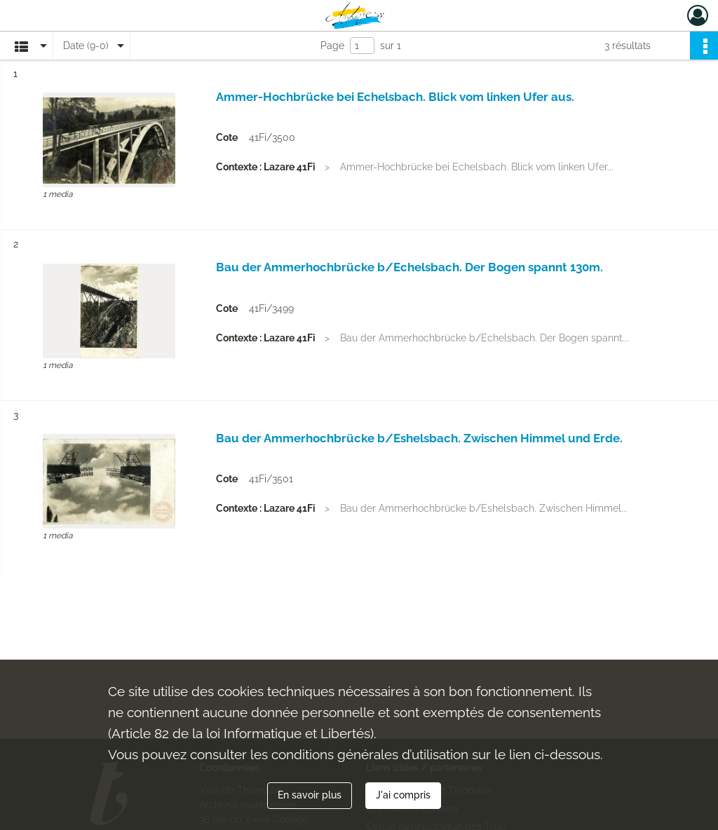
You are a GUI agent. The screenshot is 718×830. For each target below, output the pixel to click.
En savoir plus (309, 795)
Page (332, 45)
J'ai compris (403, 795)
